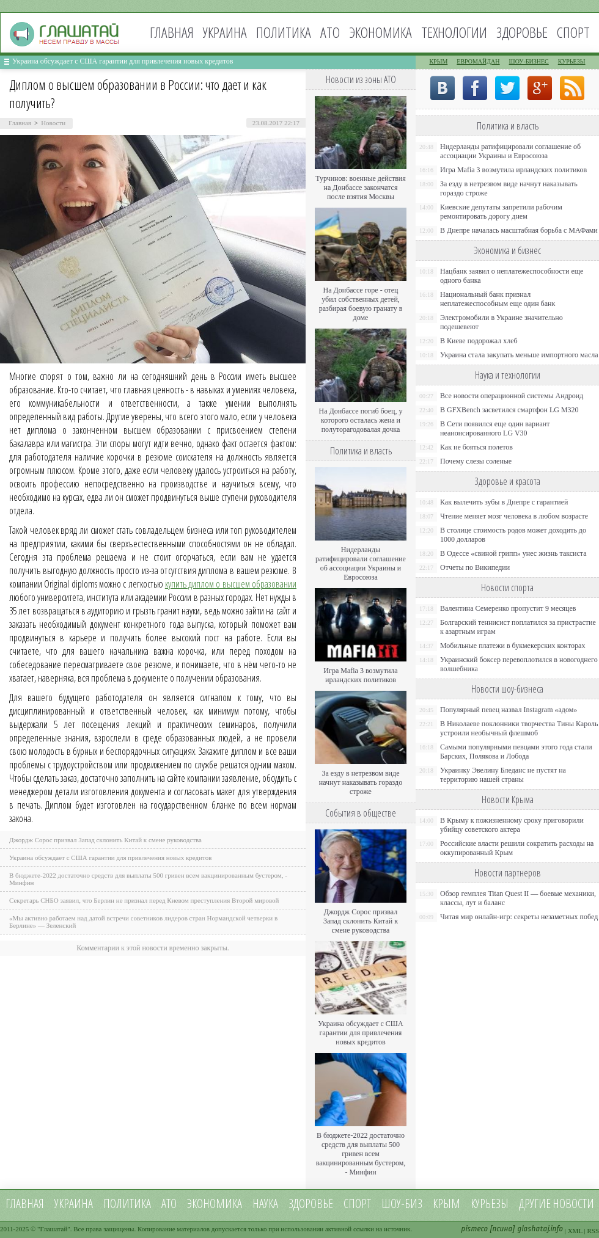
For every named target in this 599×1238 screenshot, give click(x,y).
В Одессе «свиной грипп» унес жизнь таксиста (513, 553)
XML (575, 1230)
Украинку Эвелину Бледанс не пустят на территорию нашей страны (503, 775)
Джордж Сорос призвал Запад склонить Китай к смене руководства (105, 839)
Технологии (454, 32)
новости (573, 1203)
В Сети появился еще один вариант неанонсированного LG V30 (495, 428)
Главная (172, 32)
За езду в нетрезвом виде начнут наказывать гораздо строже (360, 782)
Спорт (573, 32)
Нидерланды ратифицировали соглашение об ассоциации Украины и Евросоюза (360, 563)
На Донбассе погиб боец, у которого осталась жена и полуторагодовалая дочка (360, 420)
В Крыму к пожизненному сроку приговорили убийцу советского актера (512, 825)
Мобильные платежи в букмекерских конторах (512, 645)
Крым (438, 61)
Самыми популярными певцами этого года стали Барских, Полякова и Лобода (516, 751)
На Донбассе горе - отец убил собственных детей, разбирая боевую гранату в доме (361, 304)
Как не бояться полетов (476, 447)
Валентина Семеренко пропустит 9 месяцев (508, 608)
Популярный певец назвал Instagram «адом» (508, 709)
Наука (265, 1203)
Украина (225, 32)
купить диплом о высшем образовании (230, 584)
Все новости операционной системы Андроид (511, 395)
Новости (53, 122)
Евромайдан (478, 61)
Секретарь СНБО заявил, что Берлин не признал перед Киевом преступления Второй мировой (144, 900)
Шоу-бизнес (529, 61)
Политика (283, 32)
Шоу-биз (401, 1203)
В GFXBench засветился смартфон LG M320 (509, 410)
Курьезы (572, 61)
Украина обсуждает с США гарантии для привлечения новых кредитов (122, 61)
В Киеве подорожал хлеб (479, 341)
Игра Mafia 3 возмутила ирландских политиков (360, 675)
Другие (535, 1203)
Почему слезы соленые (476, 461)
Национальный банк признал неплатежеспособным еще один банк (497, 299)
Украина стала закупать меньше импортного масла (519, 355)
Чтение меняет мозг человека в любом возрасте (514, 516)
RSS (593, 1230)
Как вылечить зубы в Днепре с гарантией (504, 502)
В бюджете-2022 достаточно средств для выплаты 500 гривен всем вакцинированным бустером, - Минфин (361, 1153)
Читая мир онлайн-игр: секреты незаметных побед (519, 916)
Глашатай (54, 1229)
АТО (330, 32)
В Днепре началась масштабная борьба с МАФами (519, 230)
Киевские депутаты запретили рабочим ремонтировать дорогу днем (501, 211)
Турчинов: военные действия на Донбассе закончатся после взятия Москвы (360, 187)
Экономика (380, 32)
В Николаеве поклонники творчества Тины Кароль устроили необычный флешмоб (519, 728)
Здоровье (522, 32)
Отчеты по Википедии (475, 567)
